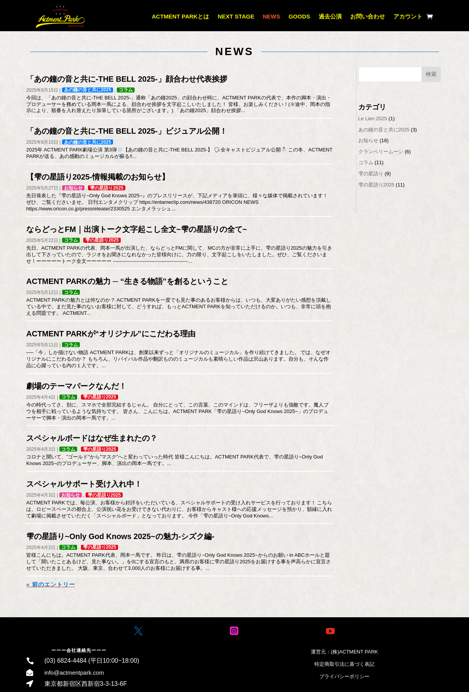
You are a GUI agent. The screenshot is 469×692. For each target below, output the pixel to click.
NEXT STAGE (236, 16)
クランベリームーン (380, 152)
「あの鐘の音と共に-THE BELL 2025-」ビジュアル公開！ (126, 131)
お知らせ (73, 187)
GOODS (299, 16)
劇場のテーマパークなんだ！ (76, 386)
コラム (126, 89)
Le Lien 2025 (372, 118)
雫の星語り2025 (106, 187)
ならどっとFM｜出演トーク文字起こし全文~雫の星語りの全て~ (136, 229)
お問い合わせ (367, 16)
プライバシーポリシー (344, 676)
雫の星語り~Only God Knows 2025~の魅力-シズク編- (120, 536)
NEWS (271, 16)
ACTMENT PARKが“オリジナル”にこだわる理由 (111, 333)
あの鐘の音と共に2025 (87, 89)
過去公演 (330, 16)
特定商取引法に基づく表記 (344, 664)
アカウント (407, 16)
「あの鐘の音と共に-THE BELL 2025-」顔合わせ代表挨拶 (126, 79)
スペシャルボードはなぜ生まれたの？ (91, 438)
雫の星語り (370, 173)
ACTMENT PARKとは (180, 16)
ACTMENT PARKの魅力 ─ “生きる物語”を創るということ (127, 281)
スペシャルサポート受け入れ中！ (84, 484)
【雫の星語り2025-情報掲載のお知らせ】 (97, 177)
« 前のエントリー (50, 584)
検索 (431, 74)
